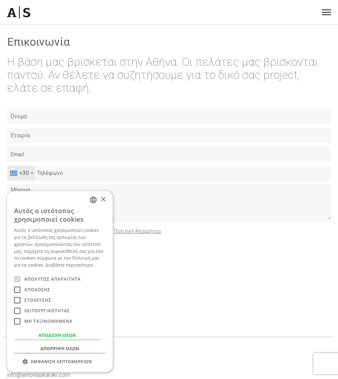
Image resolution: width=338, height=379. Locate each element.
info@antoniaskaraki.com (38, 375)
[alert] (60, 281)
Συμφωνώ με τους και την (90, 231)
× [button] (103, 199)
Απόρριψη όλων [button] (59, 349)
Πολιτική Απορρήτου (137, 231)
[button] (60, 361)
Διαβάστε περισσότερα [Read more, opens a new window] (69, 265)
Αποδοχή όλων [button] (57, 335)
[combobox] (21, 173)
